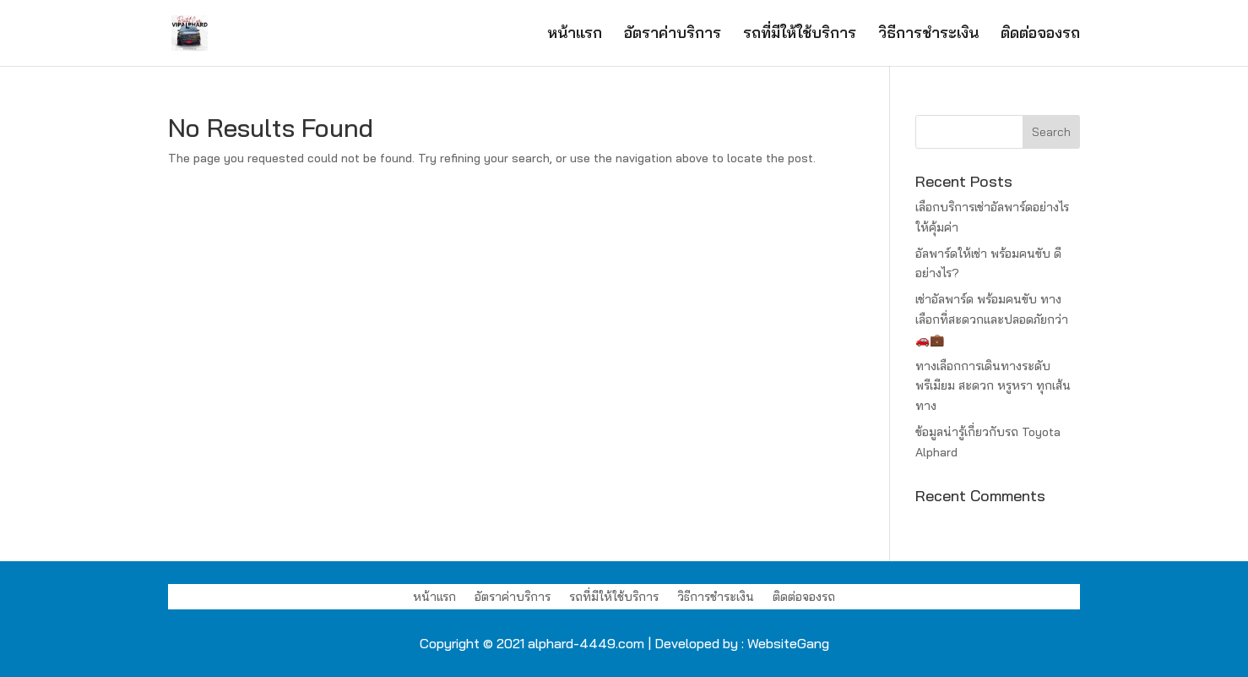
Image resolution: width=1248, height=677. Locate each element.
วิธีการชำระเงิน (928, 34)
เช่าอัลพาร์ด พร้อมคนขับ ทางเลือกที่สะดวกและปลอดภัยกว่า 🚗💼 (991, 319)
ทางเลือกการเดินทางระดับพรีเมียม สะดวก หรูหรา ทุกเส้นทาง (993, 386)
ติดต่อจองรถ (1040, 34)
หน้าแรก (574, 34)
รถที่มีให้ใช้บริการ (799, 34)
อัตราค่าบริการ (672, 34)
